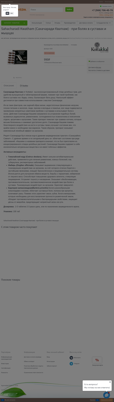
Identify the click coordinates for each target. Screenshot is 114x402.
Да (7, 13)
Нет (12, 13)
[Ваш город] (110, 382)
